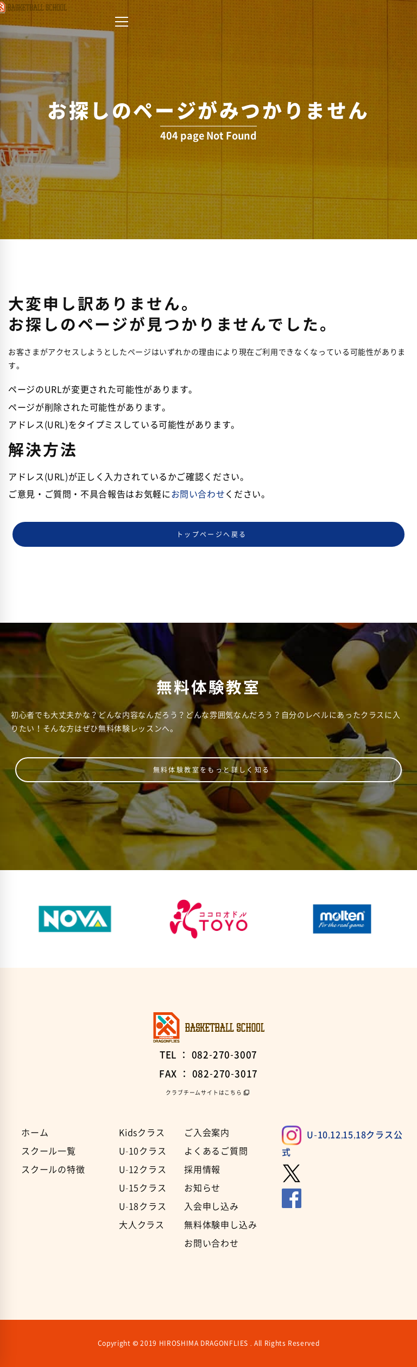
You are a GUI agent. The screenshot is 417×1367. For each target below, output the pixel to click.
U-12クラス (143, 1169)
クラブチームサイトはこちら (204, 1092)
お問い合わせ (198, 493)
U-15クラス (143, 1187)
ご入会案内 (207, 1132)
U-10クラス (143, 1150)
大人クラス (142, 1224)
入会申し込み (211, 1205)
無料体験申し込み (220, 1224)
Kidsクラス (142, 1132)
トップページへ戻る (211, 534)
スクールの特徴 (53, 1169)
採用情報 (202, 1169)
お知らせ (202, 1187)
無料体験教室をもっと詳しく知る (211, 770)
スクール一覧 (48, 1150)
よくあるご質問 (216, 1150)
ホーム (34, 1132)
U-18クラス (143, 1205)
